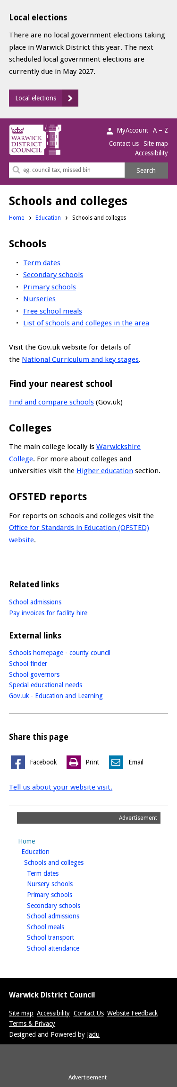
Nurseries (39, 299)
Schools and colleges (68, 861)
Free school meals (52, 311)
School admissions (35, 602)
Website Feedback (132, 1013)
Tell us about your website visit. (60, 787)
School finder (28, 663)
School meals (60, 926)
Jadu (93, 1034)
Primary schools (49, 287)
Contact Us (89, 1013)
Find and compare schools (51, 402)
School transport (65, 936)
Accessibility (151, 153)
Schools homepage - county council (59, 652)
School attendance (68, 947)
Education (48, 218)
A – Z (160, 130)
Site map (155, 143)
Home (16, 218)
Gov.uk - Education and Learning (56, 696)
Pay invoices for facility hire (48, 613)
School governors (34, 674)
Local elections (35, 98)
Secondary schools (53, 274)
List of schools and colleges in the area (86, 323)
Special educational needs (45, 685)
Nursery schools (64, 883)
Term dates (41, 263)
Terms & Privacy (32, 1023)
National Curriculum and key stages (80, 359)
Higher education (104, 471)
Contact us (124, 143)
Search (146, 170)
